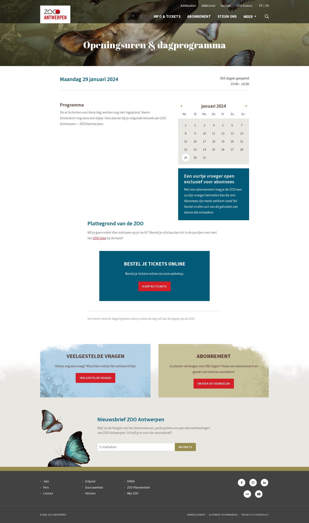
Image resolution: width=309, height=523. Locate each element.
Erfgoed (90, 481)
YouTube (226, 5)
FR (260, 5)
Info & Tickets (167, 16)
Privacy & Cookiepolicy (255, 514)
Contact (48, 493)
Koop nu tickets (154, 286)
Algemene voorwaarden (223, 514)
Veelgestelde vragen (95, 378)
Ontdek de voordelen (213, 383)
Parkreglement (196, 514)
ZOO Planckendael (138, 487)
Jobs (46, 481)
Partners (90, 493)
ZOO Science (244, 5)
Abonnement (199, 16)
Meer (250, 16)
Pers (46, 487)
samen (188, 5)
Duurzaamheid (94, 487)
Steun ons (227, 16)
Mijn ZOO (132, 493)
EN (267, 5)
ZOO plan (99, 238)
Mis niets (185, 447)
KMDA (131, 481)
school (208, 5)
